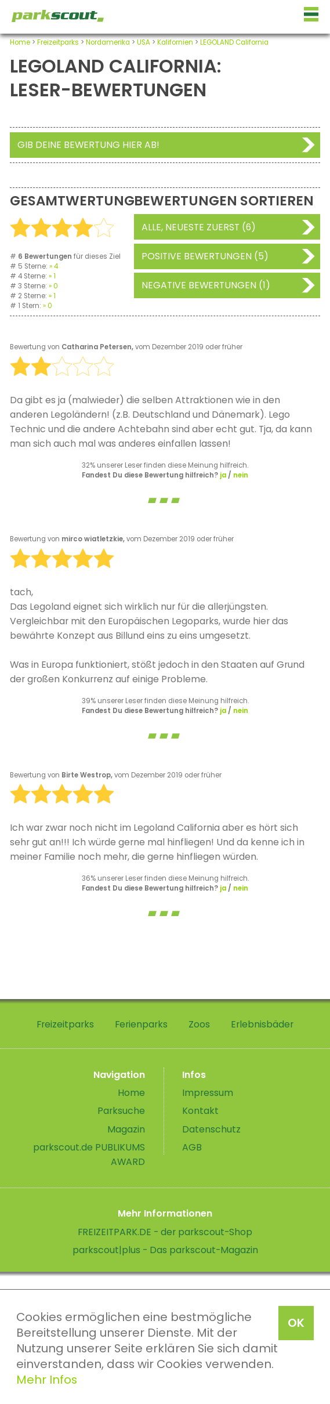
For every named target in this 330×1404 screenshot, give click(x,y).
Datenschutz (211, 1129)
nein (240, 475)
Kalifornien (175, 42)
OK (296, 1323)
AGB (192, 1147)
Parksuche (121, 1110)
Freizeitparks (58, 42)
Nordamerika (108, 42)
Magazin (126, 1129)
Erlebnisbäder (262, 1024)
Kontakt (200, 1110)
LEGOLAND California (234, 42)
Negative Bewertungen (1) (206, 285)
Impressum (207, 1092)
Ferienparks (141, 1024)
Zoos (199, 1024)
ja (223, 475)
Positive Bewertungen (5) (205, 256)
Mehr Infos (46, 1380)
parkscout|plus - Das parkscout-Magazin (165, 1250)
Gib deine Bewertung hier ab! (88, 144)
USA (143, 42)
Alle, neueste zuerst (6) (199, 227)
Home (20, 42)
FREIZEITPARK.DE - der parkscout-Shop (165, 1232)
